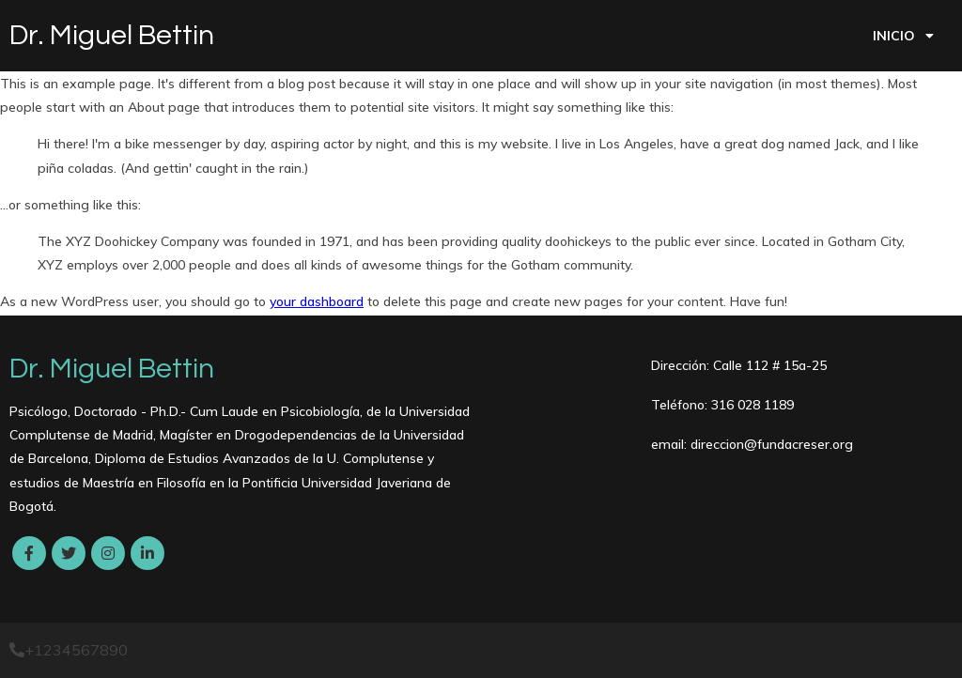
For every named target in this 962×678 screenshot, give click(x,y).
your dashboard (317, 301)
